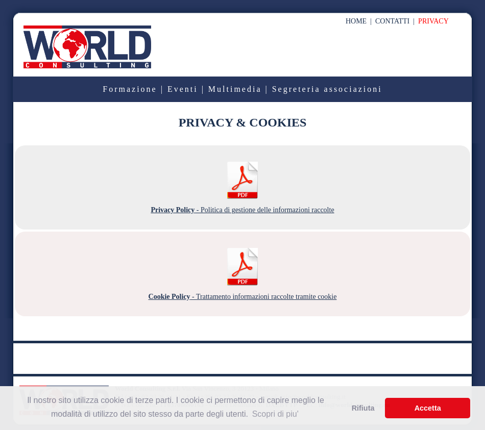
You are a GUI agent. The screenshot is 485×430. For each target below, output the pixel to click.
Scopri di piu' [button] (275, 414)
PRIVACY (433, 21)
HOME (356, 21)
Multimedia (235, 89)
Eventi (182, 89)
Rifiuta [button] (363, 408)
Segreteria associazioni (327, 89)
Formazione (130, 89)
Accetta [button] (428, 408)
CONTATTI (392, 21)
